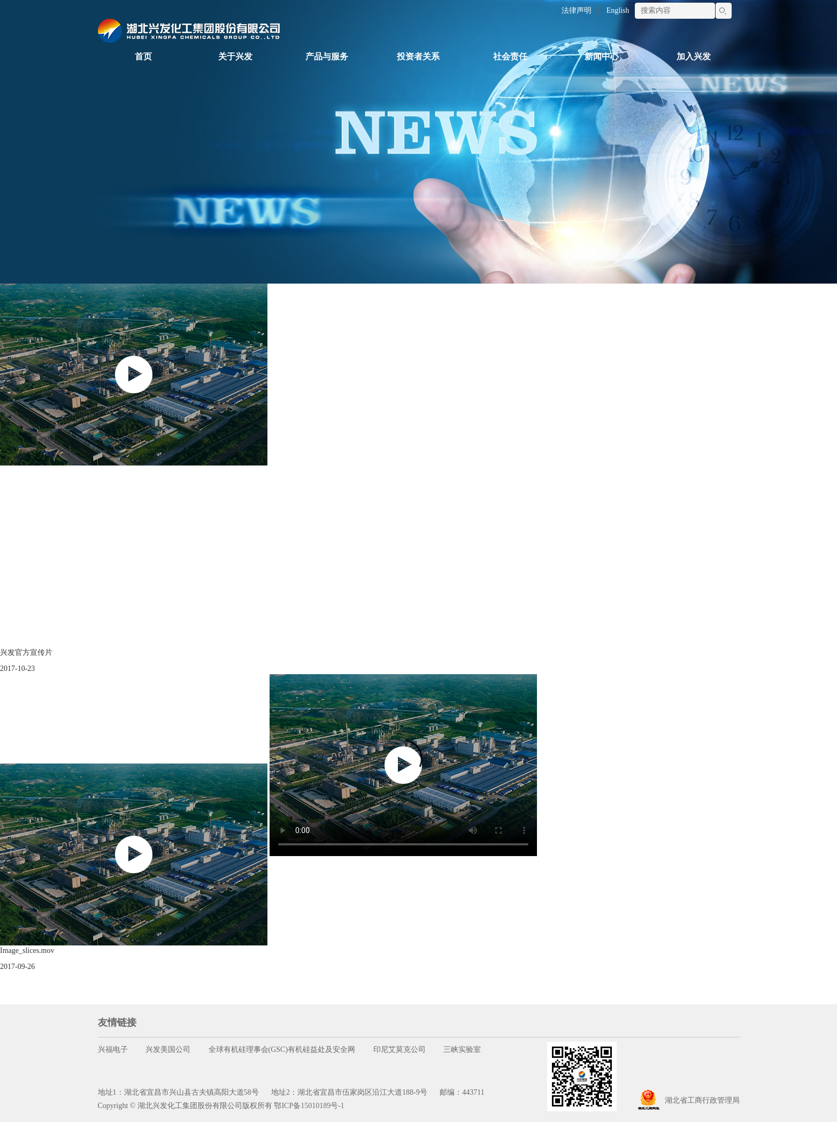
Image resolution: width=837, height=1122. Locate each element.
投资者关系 (418, 56)
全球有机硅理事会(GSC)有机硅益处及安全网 (282, 1049)
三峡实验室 (462, 1049)
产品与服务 (326, 56)
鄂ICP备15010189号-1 (309, 1106)
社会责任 (510, 56)
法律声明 (577, 10)
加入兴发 (694, 56)
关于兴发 (235, 56)
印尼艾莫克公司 (399, 1049)
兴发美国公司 (167, 1049)
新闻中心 (602, 56)
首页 (143, 56)
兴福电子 (113, 1049)
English (617, 10)
